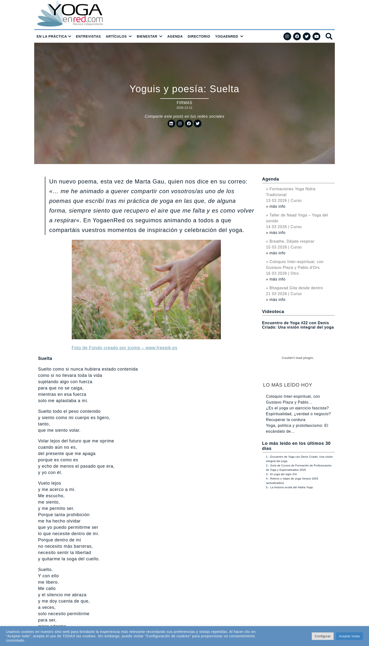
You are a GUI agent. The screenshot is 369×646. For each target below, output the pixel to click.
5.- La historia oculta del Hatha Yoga (289, 487)
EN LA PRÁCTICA (52, 36)
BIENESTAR (147, 36)
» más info (275, 206)
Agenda (270, 179)
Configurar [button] (323, 636)
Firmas (184, 103)
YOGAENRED (226, 36)
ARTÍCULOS (116, 36)
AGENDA (175, 36)
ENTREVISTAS (88, 36)
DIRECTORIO (199, 36)
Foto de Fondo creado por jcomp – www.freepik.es (124, 347)
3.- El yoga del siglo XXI (281, 474)
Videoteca (273, 311)
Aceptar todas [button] (349, 636)
